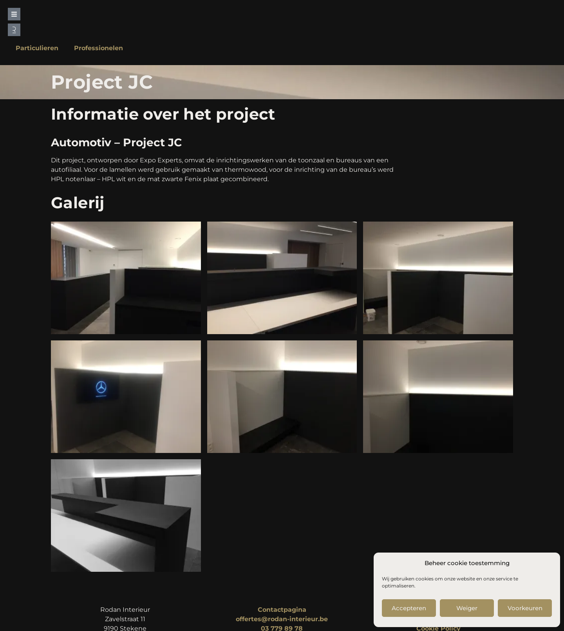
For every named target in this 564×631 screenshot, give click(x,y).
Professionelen (98, 48)
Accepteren (409, 608)
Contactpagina (282, 609)
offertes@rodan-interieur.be (282, 619)
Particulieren (37, 48)
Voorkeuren (525, 608)
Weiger (466, 608)
